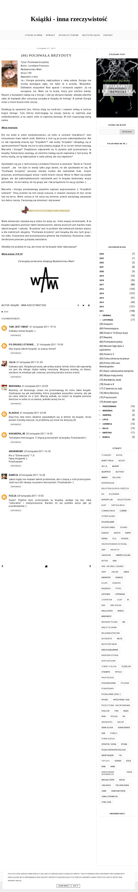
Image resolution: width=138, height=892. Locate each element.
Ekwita (117, 533)
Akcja (104, 466)
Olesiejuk (126, 666)
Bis (102, 494)
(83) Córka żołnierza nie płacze (114, 358)
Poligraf (125, 683)
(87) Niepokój (105, 337)
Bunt (103, 505)
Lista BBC (105, 594)
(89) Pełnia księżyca (109, 328)
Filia (114, 539)
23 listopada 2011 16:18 (37, 451)
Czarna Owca (108, 511)
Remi (103, 716)
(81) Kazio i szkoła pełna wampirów (116, 371)
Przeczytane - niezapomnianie (115, 705)
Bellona (116, 477)
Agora (119, 455)
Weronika (15, 386)
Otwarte (105, 672)
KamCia (13, 475)
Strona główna (33, 35)
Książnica (105, 588)
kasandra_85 (17, 433)
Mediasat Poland (109, 622)
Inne (115, 561)
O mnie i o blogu (109, 666)
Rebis (125, 711)
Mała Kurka (107, 611)
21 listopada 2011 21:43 (29, 362)
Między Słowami (109, 627)
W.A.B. (128, 761)
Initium (104, 561)
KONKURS (116, 583)
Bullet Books (124, 500)
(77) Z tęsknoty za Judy (110, 388)
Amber (104, 477)
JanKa (126, 572)
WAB (103, 766)
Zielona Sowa (122, 785)
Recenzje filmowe (69, 35)
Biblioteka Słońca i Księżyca (115, 488)
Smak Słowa (107, 728)
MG (123, 622)
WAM (6, 312)
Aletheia (119, 472)
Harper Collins (123, 555)
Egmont (105, 533)
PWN (117, 711)
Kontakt (108, 35)
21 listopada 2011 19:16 (43, 327)
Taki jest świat (19, 327)
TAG (120, 755)
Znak (103, 791)
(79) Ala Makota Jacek (110, 380)
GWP (103, 550)
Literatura (106, 600)
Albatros (106, 472)
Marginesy (106, 616)
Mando (120, 611)
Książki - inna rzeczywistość (69, 18)
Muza (119, 639)
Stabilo (113, 733)
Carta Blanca (117, 505)
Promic (104, 700)
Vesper (118, 761)
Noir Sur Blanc (108, 661)
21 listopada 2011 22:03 (35, 386)
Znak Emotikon (118, 791)
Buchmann (114, 494)
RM (123, 716)
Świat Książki (107, 755)
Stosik (124, 744)
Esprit (128, 533)
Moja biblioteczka (110, 633)
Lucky (119, 600)
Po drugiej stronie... (22, 344)
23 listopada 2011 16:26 (32, 475)
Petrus (118, 672)
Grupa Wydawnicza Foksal (114, 544)
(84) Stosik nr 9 (106, 354)
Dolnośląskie (107, 522)
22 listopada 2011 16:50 (39, 433)
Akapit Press (107, 461)
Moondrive (106, 639)
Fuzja (12, 496)
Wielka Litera (107, 780)
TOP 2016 (105, 761)
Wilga (122, 780)
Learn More (63, 886)
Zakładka (106, 785)
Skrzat (120, 722)
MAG (103, 605)
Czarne (123, 511)
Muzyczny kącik (91, 35)
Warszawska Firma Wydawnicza (116, 773)
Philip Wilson (107, 678)
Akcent (121, 461)
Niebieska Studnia (109, 655)
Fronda (124, 539)
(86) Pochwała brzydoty (110, 342)
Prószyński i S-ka (121, 700)
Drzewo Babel (108, 527)
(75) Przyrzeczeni (108, 397)
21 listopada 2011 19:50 (50, 344)
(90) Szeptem (106, 324)
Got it (75, 886)
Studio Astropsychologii (113, 750)
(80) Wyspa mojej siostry (111, 375)
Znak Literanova (109, 796)
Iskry (103, 572)
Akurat (115, 466)
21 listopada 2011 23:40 (33, 413)
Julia (12, 362)
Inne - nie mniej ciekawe (112, 566)
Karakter (106, 577)
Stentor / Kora (108, 744)
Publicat (105, 711)
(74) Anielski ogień (108, 402)
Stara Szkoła (108, 739)
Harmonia (106, 555)
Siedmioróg (106, 722)
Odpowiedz (16, 335)
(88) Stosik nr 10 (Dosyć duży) (113, 333)
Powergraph (107, 689)
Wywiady (50, 35)
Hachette (114, 550)
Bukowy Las (107, 500)
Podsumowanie (108, 683)
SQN (103, 733)
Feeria (104, 539)
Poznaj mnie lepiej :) (111, 694)
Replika (114, 716)
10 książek (106, 455)
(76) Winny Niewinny (109, 393)
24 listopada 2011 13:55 (30, 496)
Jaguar (114, 572)
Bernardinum (107, 483)
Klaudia (14, 413)
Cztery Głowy (108, 516)
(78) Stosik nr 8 (106, 384)
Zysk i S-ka (106, 802)
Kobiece (119, 577)
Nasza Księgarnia (109, 650)
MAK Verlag (115, 605)
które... (118, 588)
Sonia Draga (124, 728)
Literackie (120, 594)
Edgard (123, 527)
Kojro (104, 583)
